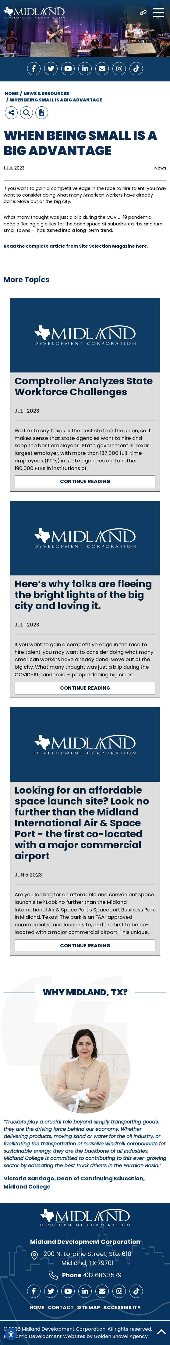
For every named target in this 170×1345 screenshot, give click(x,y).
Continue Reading (85, 481)
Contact (61, 1307)
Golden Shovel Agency (121, 1336)
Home (37, 1307)
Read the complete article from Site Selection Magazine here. (76, 246)
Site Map (88, 1307)
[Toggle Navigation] (158, 13)
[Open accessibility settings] (11, 1334)
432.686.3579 (102, 1275)
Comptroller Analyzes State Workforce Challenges (84, 386)
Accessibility (122, 1307)
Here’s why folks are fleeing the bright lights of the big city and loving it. (83, 594)
